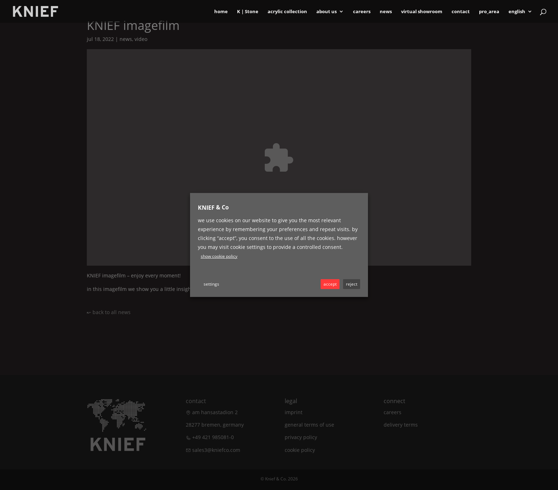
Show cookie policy (219, 256)
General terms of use (309, 424)
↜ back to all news (109, 312)
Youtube (247, 260)
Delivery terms (401, 424)
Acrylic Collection (287, 12)
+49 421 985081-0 (213, 437)
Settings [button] (211, 284)
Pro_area (489, 12)
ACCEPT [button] (330, 284)
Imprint (293, 412)
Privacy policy (301, 437)
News (386, 12)
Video (141, 39)
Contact (461, 12)
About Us (326, 12)
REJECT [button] (351, 284)
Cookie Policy (300, 450)
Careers (361, 12)
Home (221, 12)
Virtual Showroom (421, 12)
